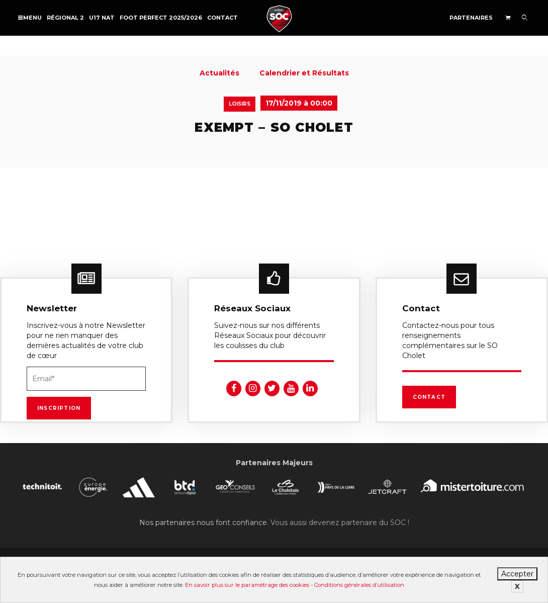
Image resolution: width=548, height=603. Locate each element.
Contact (222, 17)
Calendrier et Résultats (304, 72)
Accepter (517, 573)
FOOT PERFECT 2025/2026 (161, 17)
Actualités (219, 72)
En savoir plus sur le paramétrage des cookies (247, 584)
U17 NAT (102, 17)
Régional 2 (65, 17)
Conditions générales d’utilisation (359, 584)
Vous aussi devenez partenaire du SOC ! (339, 522)
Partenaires (471, 17)
